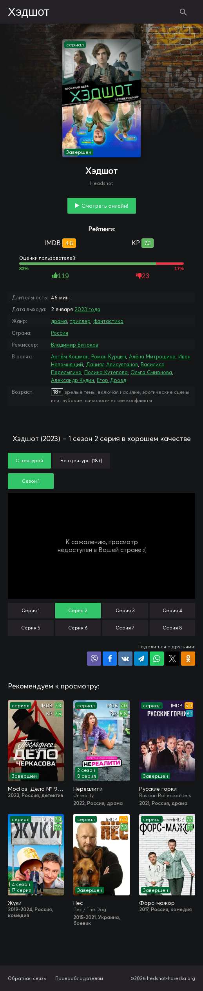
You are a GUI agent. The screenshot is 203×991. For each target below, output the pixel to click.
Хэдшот (28, 12)
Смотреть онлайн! (105, 206)
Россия (59, 333)
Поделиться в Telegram (141, 658)
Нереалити (88, 788)
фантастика (108, 321)
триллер (80, 321)
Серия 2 (77, 610)
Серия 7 (125, 628)
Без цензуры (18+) (81, 460)
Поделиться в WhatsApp (157, 658)
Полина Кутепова (106, 372)
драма (59, 321)
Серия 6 (78, 628)
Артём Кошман (70, 356)
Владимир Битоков (74, 344)
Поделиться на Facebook (110, 658)
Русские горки (158, 788)
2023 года (87, 309)
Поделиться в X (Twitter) (172, 658)
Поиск (183, 12)
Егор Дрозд (111, 380)
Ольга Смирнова (151, 372)
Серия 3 (125, 610)
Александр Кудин (72, 380)
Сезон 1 (31, 481)
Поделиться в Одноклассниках (188, 658)
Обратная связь (27, 978)
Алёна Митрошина (152, 356)
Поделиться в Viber (94, 658)
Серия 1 (31, 610)
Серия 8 (172, 628)
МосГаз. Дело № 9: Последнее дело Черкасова (36, 788)
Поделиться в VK (125, 658)
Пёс (78, 902)
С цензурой (29, 460)
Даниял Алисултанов (112, 364)
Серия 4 (172, 610)
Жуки (15, 902)
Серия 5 (30, 628)
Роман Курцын (108, 356)
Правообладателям (79, 978)
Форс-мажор (157, 902)
